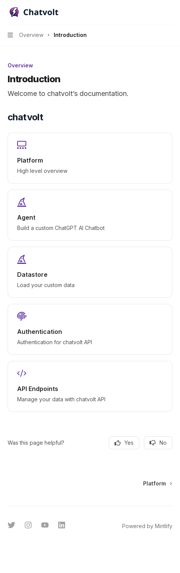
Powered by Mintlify (147, 526)
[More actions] (170, 12)
